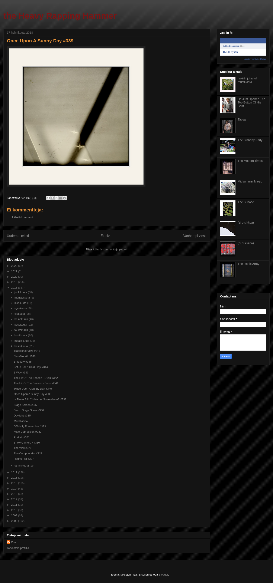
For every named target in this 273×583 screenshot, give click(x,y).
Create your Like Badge (255, 58)
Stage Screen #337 (25, 404)
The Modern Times (250, 160)
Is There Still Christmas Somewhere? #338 (40, 399)
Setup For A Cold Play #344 (31, 367)
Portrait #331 (21, 437)
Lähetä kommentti (23, 217)
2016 (14, 477)
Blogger (163, 574)
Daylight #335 (22, 415)
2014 (14, 488)
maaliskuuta (22, 340)
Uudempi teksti (18, 236)
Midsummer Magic (250, 181)
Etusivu (106, 236)
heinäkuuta (22, 319)
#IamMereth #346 (24, 356)
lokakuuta (21, 302)
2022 (14, 265)
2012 (14, 499)
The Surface (246, 202)
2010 (14, 510)
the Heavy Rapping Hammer (60, 15)
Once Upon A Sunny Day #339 (32, 394)
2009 (14, 515)
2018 (14, 287)
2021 (14, 271)
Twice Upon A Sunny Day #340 (33, 388)
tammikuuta (22, 465)
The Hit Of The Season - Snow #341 (36, 383)
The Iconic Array (248, 264)
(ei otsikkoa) (246, 222)
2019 (14, 282)
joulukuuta (21, 292)
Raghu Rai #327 (24, 458)
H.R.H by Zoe (230, 51)
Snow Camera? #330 (27, 442)
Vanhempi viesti (194, 236)
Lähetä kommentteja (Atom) (110, 249)
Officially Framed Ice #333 (30, 426)
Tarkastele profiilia (18, 548)
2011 (14, 504)
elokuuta (20, 313)
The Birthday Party (250, 140)
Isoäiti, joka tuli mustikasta (247, 80)
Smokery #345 (23, 361)
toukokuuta (22, 330)
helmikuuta (22, 346)
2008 (14, 521)
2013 (14, 493)
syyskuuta (21, 308)
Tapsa (242, 119)
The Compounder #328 (28, 453)
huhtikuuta (21, 335)
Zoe (13, 542)
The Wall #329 (22, 447)
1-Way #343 (21, 372)
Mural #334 (21, 421)
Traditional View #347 (27, 350)
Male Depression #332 (27, 431)
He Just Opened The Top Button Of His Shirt (251, 102)
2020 (14, 276)
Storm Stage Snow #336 (29, 410)
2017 (14, 472)
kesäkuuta (21, 324)
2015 (14, 483)
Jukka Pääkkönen (231, 46)
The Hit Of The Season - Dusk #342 (36, 377)
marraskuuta (23, 297)
